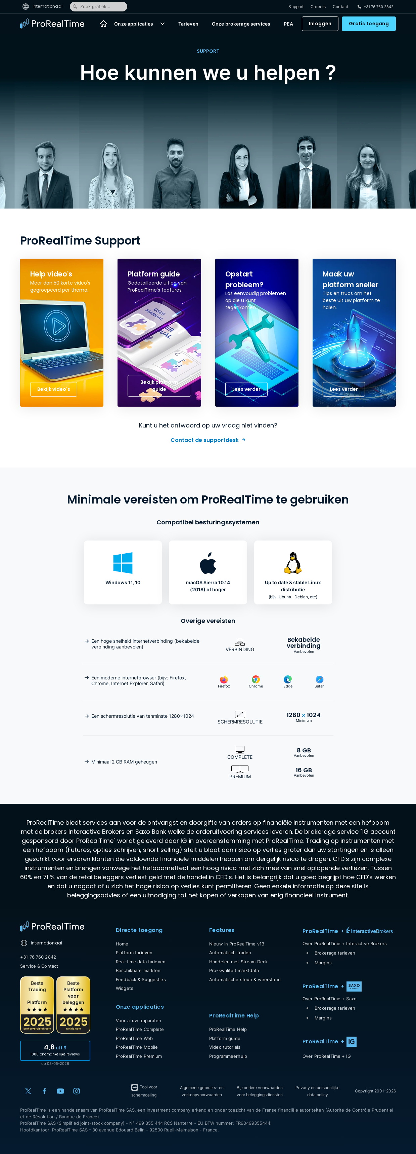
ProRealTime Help (228, 1029)
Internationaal (42, 6)
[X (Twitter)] (28, 1091)
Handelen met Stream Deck (238, 961)
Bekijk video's (53, 389)
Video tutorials (224, 1047)
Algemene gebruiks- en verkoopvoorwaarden (202, 1091)
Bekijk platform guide (159, 386)
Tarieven (188, 24)
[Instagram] (76, 1091)
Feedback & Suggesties (141, 979)
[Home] (103, 23)
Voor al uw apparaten (138, 1020)
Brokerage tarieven (335, 953)
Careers (318, 6)
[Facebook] (44, 1091)
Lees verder (246, 389)
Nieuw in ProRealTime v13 (236, 943)
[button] (162, 23)
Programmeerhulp (228, 1056)
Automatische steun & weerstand (245, 979)
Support (296, 6)
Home (122, 943)
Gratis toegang (369, 23)
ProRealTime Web (134, 1038)
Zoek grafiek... (91, 6)
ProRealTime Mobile (137, 1047)
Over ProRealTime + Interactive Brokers (345, 943)
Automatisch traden (230, 952)
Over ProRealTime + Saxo (330, 998)
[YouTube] (60, 1091)
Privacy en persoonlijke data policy (317, 1091)
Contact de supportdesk (205, 440)
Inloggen (320, 23)
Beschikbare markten (138, 970)
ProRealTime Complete (140, 1029)
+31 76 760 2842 (38, 957)
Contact (340, 6)
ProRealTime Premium (139, 1056)
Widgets (124, 988)
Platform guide (224, 1038)
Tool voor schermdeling (144, 1090)
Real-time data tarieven (141, 961)
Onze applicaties (133, 24)
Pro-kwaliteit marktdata (234, 970)
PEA (288, 24)
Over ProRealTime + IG (327, 1056)
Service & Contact (39, 966)
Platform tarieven (134, 952)
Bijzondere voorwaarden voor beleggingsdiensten (260, 1091)
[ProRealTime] (56, 23)
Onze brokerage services (241, 24)
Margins (323, 962)
